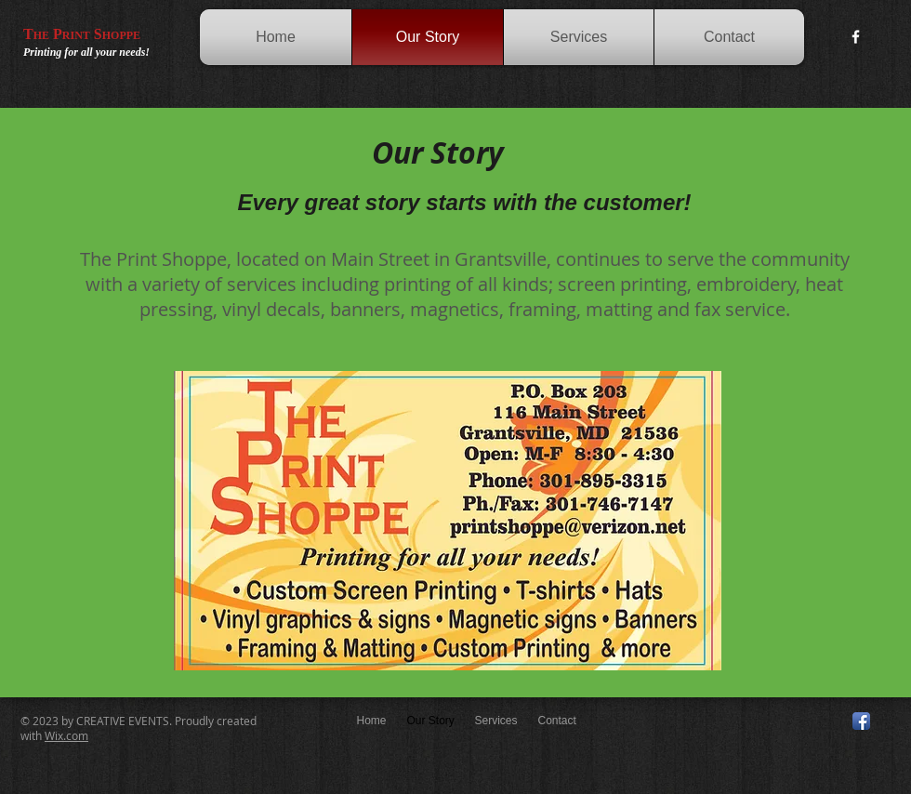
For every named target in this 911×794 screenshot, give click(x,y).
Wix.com (66, 735)
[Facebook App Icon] (861, 721)
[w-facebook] (856, 37)
